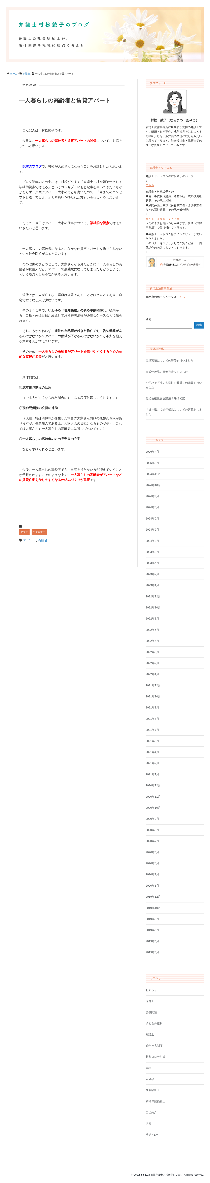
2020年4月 (152, 863)
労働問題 (151, 1012)
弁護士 (24, 532)
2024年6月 (152, 518)
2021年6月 (152, 741)
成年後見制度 (154, 1045)
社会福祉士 (39, 532)
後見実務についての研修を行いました (170, 360)
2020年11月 (153, 796)
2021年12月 (153, 685)
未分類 (150, 1079)
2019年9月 (152, 919)
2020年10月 (153, 807)
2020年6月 (152, 852)
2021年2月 (152, 763)
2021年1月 (152, 774)
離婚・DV (152, 1134)
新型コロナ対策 (155, 1056)
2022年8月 (152, 618)
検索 (148, 319)
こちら (150, 185)
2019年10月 (153, 907)
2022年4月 (152, 640)
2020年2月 (152, 874)
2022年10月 (153, 607)
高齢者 (42, 540)
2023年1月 (152, 585)
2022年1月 (152, 674)
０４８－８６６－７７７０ (162, 218)
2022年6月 (152, 629)
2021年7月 (152, 729)
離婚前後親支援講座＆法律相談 (165, 398)
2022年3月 (152, 652)
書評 (148, 1068)
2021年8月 (152, 718)
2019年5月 (152, 930)
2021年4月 (152, 752)
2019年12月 (153, 896)
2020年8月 (152, 830)
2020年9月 (152, 818)
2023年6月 (152, 562)
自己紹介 (151, 1112)
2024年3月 (152, 540)
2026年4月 (152, 451)
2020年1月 (152, 885)
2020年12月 (153, 785)
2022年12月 (153, 596)
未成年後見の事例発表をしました (167, 371)
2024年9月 (152, 496)
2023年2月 (152, 574)
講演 (148, 1123)
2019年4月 (152, 941)
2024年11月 (153, 474)
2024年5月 (152, 529)
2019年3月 (152, 952)
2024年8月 (152, 507)
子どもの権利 (154, 1023)
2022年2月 (152, 663)
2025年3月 (152, 462)
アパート (29, 540)
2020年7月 (152, 841)
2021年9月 (152, 707)
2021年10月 (153, 696)
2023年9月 (152, 551)
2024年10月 (153, 485)
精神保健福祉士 (155, 1101)
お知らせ (151, 990)
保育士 (150, 1001)
